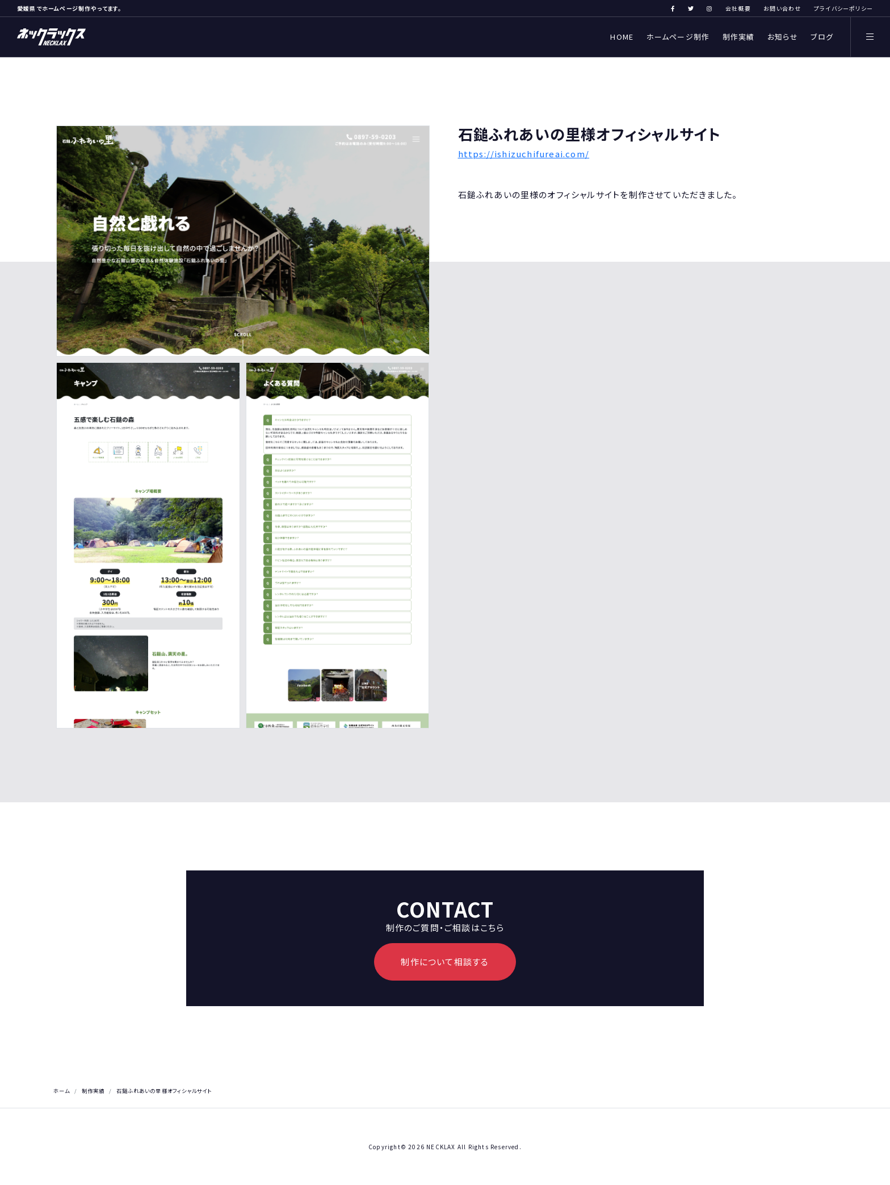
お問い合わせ (782, 8)
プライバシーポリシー (843, 8)
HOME (621, 36)
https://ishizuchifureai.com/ (524, 154)
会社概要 (738, 8)
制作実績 (739, 36)
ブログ (822, 36)
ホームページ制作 (678, 36)
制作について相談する (445, 962)
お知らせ (782, 36)
